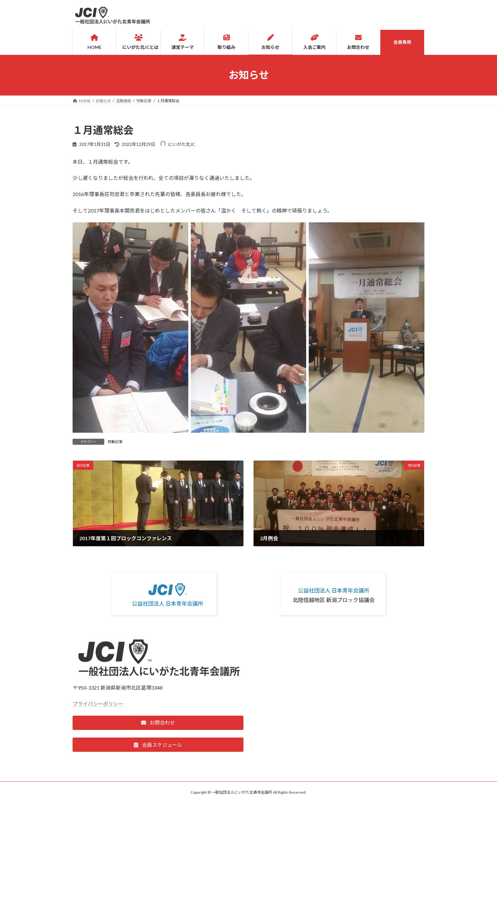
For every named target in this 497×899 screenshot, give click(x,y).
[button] (158, 723)
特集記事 (115, 441)
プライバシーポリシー (98, 704)
